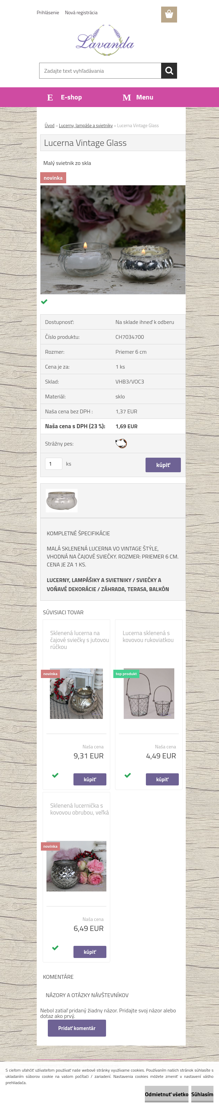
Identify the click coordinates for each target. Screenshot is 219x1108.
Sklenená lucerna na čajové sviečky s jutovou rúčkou (79, 640)
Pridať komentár (77, 1028)
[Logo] (105, 40)
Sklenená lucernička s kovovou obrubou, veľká (79, 809)
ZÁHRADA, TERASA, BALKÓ (133, 589)
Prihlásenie (48, 12)
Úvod (49, 125)
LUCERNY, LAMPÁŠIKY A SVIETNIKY (89, 580)
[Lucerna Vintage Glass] (113, 188)
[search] (169, 71)
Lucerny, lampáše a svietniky (86, 125)
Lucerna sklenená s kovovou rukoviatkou (148, 636)
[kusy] (53, 464)
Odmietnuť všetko (167, 1094)
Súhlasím (202, 1094)
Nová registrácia (81, 12)
